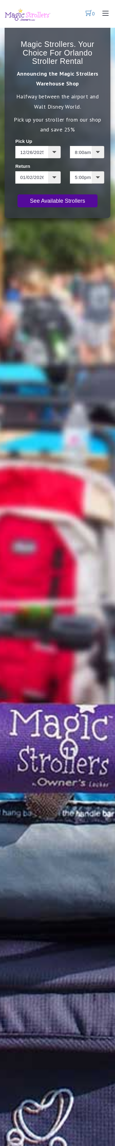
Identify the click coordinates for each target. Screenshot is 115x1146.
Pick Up (23, 141)
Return (22, 166)
